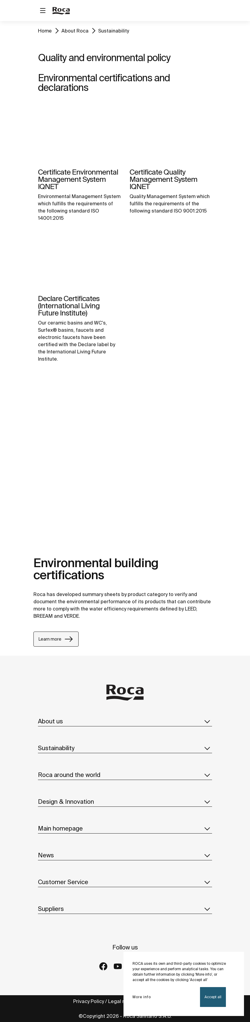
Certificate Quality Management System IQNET (163, 179)
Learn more (56, 639)
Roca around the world (125, 775)
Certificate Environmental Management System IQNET (78, 179)
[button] (207, 721)
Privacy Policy (88, 1001)
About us (125, 721)
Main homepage (125, 828)
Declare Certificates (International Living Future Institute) (69, 305)
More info (142, 997)
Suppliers (125, 909)
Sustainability (113, 30)
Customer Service (125, 882)
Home (45, 30)
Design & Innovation (125, 801)
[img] (79, 133)
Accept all (213, 997)
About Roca (75, 30)
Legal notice (123, 1001)
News (125, 855)
